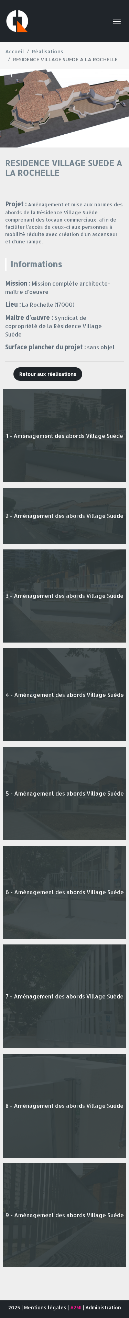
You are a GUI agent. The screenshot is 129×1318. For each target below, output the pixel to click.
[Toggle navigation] (117, 21)
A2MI (76, 1307)
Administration (103, 1307)
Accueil (14, 51)
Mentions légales (45, 1307)
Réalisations (47, 51)
